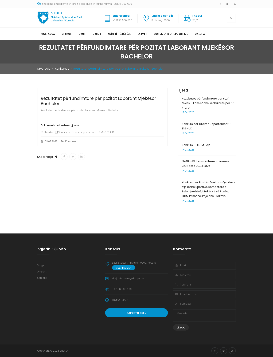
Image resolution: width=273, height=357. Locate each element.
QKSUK (96, 34)
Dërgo (181, 327)
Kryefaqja (48, 34)
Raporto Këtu (136, 313)
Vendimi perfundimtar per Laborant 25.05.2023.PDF (86, 132)
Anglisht (41, 271)
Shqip (40, 265)
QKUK (82, 34)
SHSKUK (67, 34)
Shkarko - (49, 132)
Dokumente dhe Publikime (171, 34)
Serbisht (42, 278)
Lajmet (142, 34)
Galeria (200, 34)
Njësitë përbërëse (119, 34)
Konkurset (62, 69)
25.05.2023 (49, 142)
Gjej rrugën (123, 267)
